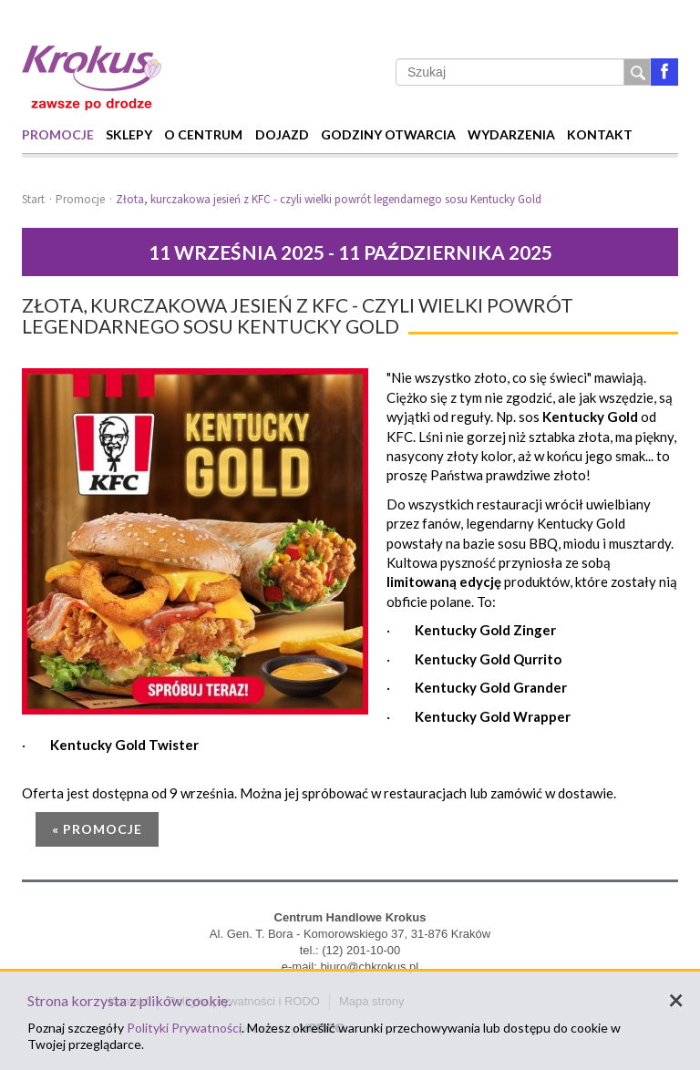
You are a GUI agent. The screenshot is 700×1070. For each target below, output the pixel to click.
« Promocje (97, 829)
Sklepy (129, 134)
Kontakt (600, 134)
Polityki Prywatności (184, 1027)
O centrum (203, 134)
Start (33, 199)
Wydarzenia (511, 134)
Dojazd (282, 134)
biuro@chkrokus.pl (369, 966)
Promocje (58, 134)
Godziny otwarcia (388, 134)
